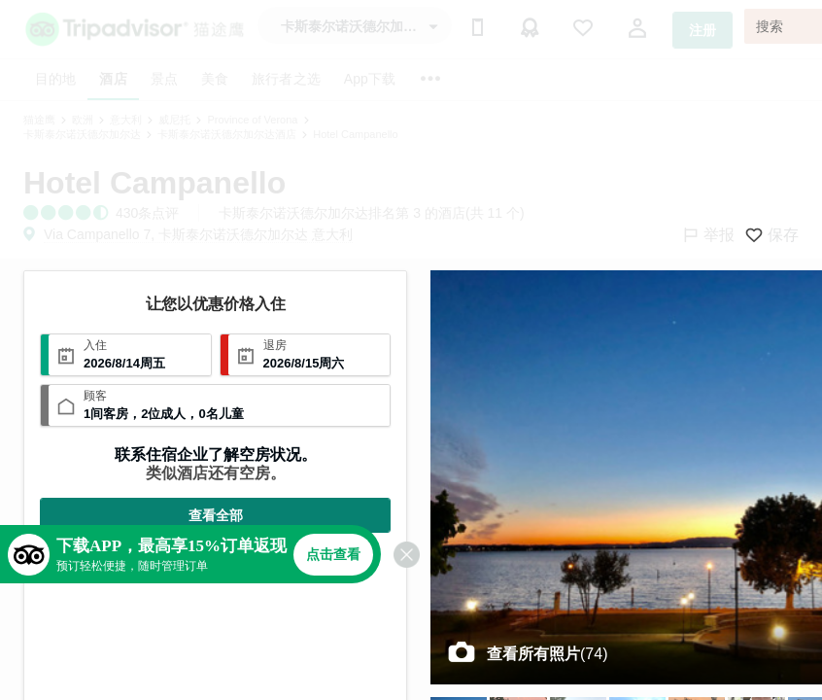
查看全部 (215, 515)
